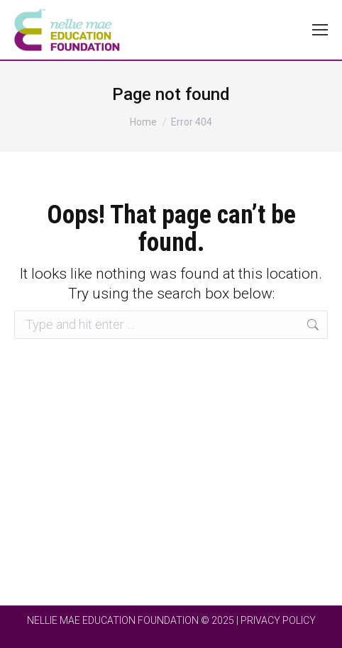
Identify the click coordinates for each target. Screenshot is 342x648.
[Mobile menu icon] (320, 29)
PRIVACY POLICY (278, 620)
